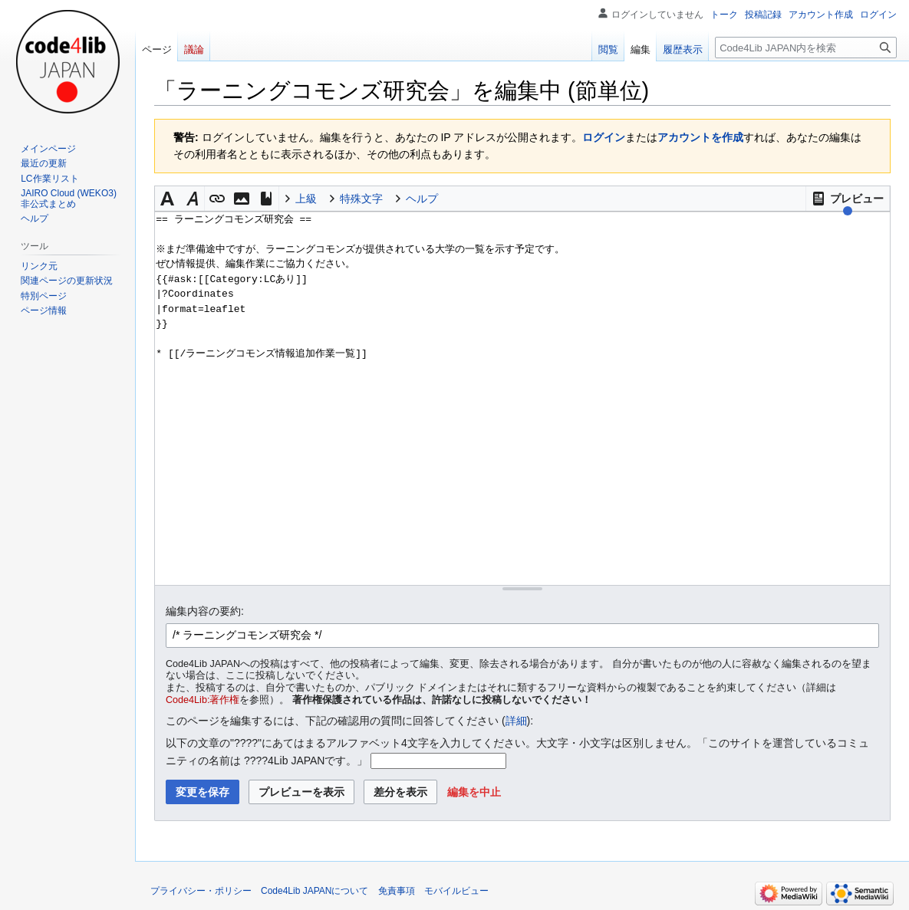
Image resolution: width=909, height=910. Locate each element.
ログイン (603, 137)
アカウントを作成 (700, 137)
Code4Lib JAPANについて (315, 890)
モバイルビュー (456, 890)
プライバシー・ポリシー (201, 890)
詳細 (516, 721)
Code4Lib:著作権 (202, 700)
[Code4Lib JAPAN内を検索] (806, 47)
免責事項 (396, 890)
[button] (847, 198)
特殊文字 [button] (361, 198)
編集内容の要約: (205, 611)
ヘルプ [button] (422, 198)
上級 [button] (306, 198)
